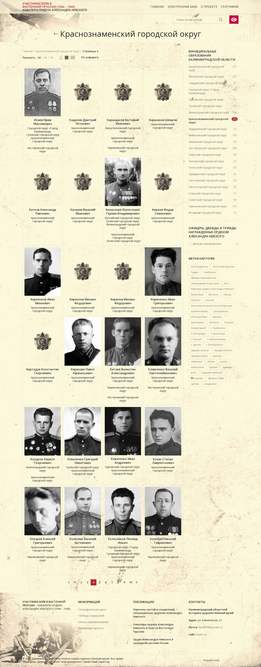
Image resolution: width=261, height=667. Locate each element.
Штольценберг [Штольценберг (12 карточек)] (199, 316)
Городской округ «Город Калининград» (204, 91)
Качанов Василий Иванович (82, 211)
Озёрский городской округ (205, 154)
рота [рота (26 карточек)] (193, 372)
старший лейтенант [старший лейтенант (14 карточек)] (212, 372)
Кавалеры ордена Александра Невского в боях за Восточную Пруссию (153, 628)
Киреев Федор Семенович (163, 211)
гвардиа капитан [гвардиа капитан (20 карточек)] (200, 350)
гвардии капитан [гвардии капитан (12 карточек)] (223, 350)
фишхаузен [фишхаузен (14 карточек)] (197, 378)
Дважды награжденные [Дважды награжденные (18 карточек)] (203, 277)
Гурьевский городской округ (206, 99)
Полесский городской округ (206, 167)
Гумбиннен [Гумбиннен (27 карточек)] (210, 272)
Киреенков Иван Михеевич (43, 301)
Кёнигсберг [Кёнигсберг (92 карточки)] (197, 294)
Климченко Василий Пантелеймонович (163, 371)
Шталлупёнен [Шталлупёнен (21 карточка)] (220, 311)
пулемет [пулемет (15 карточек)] (213, 367)
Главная (27, 51)
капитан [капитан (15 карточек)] (217, 356)
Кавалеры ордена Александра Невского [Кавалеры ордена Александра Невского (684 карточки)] (212, 288)
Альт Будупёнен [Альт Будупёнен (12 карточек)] (199, 266)
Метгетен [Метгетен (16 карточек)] (213, 294)
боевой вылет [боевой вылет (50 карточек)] (198, 328)
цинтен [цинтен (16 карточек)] (195, 383)
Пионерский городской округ (206, 161)
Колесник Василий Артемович (82, 541)
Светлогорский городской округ (208, 187)
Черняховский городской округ (208, 206)
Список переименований (93, 622)
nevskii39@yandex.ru (210, 627)
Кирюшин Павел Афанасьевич (83, 371)
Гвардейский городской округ (207, 83)
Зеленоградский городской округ (209, 112)
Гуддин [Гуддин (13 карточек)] (195, 272)
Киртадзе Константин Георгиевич (42, 371)
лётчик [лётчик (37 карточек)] (211, 361)
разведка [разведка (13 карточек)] (228, 367)
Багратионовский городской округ (206, 68)
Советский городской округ (206, 199)
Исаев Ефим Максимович (43, 122)
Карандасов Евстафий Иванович (123, 122)
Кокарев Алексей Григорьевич (42, 541)
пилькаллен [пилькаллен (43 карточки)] (197, 367)
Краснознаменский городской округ (208, 120)
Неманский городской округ (206, 142)
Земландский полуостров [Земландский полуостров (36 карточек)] (205, 283)
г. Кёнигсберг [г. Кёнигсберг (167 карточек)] (218, 333)
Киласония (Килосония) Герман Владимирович (123, 211)
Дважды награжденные (207, 243)
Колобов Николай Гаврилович (163, 541)
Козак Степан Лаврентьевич (163, 461)
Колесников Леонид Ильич (123, 541)
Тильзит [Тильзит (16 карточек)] (209, 300)
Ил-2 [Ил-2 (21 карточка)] (226, 283)
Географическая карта (92, 609)
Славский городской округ (205, 193)
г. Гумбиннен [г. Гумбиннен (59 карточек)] (218, 328)
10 (130, 582)
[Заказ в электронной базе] (98, 58)
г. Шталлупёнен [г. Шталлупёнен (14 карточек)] (214, 344)
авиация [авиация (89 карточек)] (216, 316)
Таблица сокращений (91, 615)
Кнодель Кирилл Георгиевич (42, 461)
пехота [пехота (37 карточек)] (223, 361)
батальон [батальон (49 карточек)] (214, 322)
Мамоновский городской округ (208, 135)
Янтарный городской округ (205, 212)
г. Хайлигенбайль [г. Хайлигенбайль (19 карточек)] (216, 339)
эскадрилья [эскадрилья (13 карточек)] (210, 383)
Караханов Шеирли (163, 120)
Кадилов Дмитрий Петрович (82, 122)
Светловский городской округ (207, 180)
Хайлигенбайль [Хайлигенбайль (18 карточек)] (199, 311)
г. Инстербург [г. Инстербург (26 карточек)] (198, 333)
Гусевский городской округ (205, 106)
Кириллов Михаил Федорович (83, 301)
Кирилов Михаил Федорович (123, 301)
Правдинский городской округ (207, 174)
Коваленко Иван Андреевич (123, 461)
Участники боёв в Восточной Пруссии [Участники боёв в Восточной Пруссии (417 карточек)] (211, 305)
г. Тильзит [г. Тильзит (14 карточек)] (196, 339)
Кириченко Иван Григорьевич (163, 301)
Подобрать (220, 19)
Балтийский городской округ (206, 76)
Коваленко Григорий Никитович (83, 461)
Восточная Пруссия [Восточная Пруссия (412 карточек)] (223, 266)
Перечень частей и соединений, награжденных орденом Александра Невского (157, 613)
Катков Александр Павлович (42, 211)
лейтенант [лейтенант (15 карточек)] (196, 361)
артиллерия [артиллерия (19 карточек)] (197, 322)
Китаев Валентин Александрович (123, 371)
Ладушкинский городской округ (208, 129)
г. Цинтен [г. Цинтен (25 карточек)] (196, 344)
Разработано (211, 660)
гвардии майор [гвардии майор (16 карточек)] (199, 356)
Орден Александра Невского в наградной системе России (153, 641)
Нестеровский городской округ (208, 148)
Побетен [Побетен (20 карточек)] (195, 300)
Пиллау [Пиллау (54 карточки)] (227, 294)
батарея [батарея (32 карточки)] (229, 322)
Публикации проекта (90, 628)
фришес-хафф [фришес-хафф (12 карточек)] (216, 378)
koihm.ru (202, 634)
